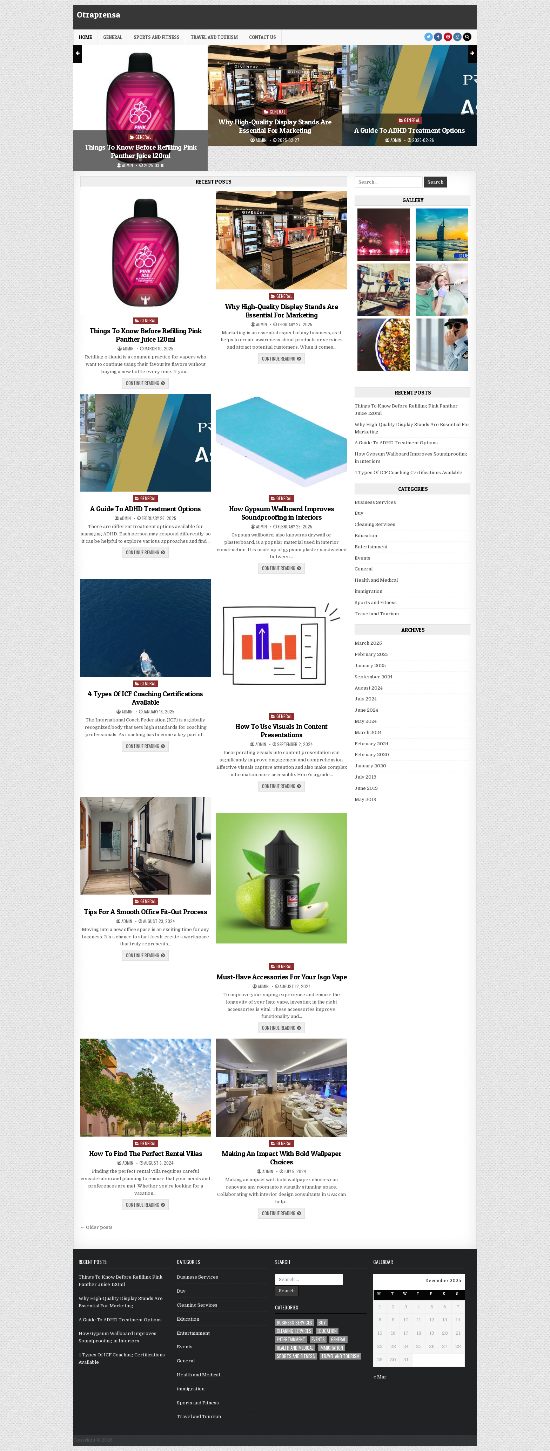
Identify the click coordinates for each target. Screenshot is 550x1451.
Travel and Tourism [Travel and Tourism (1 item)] (340, 1356)
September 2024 (374, 676)
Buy (359, 513)
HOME (85, 37)
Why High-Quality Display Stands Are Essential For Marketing (275, 126)
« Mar (380, 1377)
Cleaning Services (375, 524)
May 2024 (366, 721)
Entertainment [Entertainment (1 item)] (291, 1339)
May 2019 (365, 799)
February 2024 (371, 743)
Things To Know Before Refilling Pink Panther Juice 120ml (140, 151)
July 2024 (366, 698)
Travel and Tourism (214, 37)
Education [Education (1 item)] (327, 1331)
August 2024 (369, 688)
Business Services (375, 502)
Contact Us (262, 37)
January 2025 (370, 665)
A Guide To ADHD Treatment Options (409, 130)
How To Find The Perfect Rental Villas (145, 1153)
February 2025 (372, 654)
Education (366, 535)
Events (362, 558)
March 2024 (368, 732)
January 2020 (370, 765)
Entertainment (371, 546)
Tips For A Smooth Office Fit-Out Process (145, 912)
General (112, 37)
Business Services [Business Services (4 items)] (294, 1322)
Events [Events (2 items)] (318, 1339)
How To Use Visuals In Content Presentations (281, 730)
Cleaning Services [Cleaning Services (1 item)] (294, 1331)
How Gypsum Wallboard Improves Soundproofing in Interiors (281, 513)
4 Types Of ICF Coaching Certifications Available (145, 698)
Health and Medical (376, 580)
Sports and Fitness (157, 37)
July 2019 (365, 777)
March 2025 (368, 643)
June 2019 (366, 788)
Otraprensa (98, 14)
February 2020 (372, 754)
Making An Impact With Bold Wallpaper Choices (281, 1157)
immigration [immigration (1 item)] (331, 1347)
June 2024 (366, 710)
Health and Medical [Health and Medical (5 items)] (295, 1347)
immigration (368, 591)
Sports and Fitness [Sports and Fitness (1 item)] (296, 1356)
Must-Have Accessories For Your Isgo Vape (281, 977)
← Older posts (96, 1227)
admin (127, 165)
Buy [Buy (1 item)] (322, 1322)
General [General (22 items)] (338, 1339)
